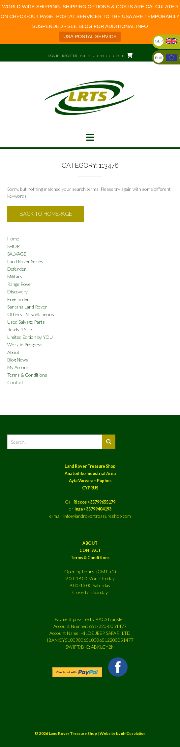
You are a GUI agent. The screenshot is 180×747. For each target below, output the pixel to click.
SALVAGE (16, 254)
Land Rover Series (25, 261)
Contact (15, 382)
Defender (16, 269)
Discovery (17, 291)
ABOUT (90, 543)
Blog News (17, 359)
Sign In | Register (62, 56)
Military (14, 276)
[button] (90, 137)
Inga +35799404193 (93, 509)
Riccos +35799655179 (94, 502)
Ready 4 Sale (19, 329)
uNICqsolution (133, 733)
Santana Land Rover (27, 307)
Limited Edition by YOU (30, 337)
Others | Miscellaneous (30, 314)
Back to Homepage (45, 214)
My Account (19, 367)
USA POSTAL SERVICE (89, 36)
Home (13, 238)
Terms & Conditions (27, 375)
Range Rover (20, 284)
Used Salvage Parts (26, 322)
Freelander (18, 299)
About (13, 352)
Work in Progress (25, 344)
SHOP (13, 246)
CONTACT (90, 550)
